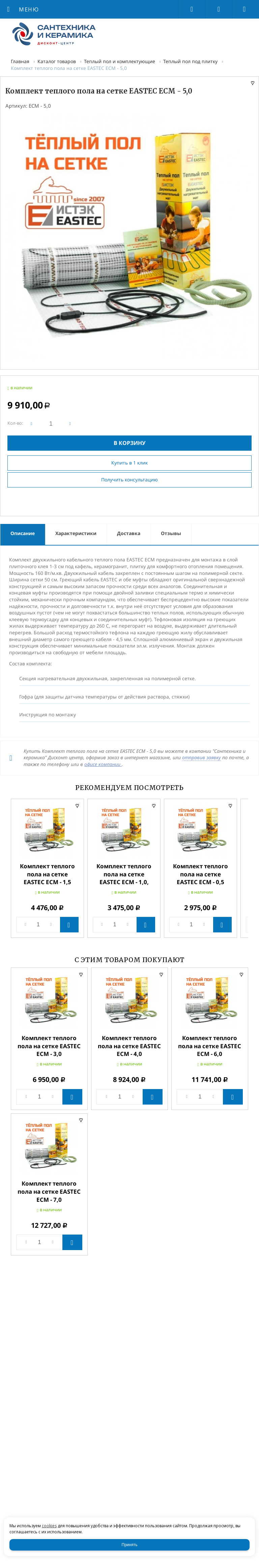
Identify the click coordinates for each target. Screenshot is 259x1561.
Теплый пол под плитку (190, 61)
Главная (20, 61)
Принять (130, 1544)
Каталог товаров (56, 61)
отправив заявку (201, 757)
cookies (49, 1526)
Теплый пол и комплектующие (119, 61)
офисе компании (103, 764)
